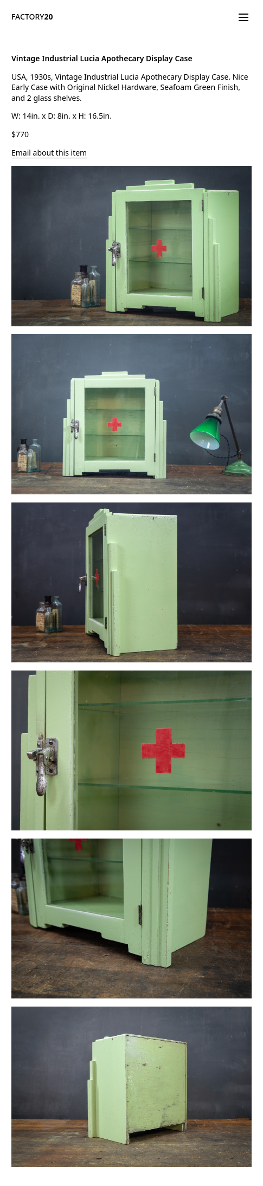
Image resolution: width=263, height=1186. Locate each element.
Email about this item (49, 152)
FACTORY (32, 16)
